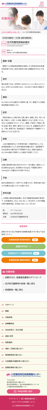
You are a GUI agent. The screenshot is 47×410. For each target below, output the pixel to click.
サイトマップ (13, 399)
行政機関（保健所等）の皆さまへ (17, 361)
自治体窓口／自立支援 (14, 330)
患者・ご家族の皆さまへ (14, 349)
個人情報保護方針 (28, 399)
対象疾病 (10, 272)
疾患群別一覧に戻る (14, 290)
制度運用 (8, 342)
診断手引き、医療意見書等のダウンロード (23, 277)
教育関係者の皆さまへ (14, 355)
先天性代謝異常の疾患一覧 (10, 32)
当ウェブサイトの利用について (23, 402)
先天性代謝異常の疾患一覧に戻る (20, 284)
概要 (7, 311)
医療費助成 (9, 324)
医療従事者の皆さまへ (14, 367)
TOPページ (9, 305)
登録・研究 (9, 336)
